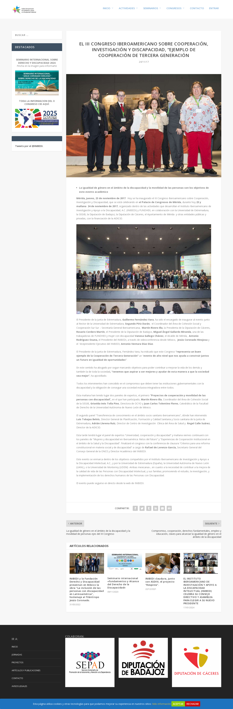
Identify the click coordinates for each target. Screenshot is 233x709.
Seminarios (150, 10)
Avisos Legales (19, 683)
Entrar (214, 10)
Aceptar (178, 703)
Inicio (106, 10)
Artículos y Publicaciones (26, 667)
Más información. (161, 703)
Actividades (127, 10)
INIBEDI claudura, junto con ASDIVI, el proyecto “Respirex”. (160, 578)
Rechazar (193, 703)
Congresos (173, 10)
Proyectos (17, 659)
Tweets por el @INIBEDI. (29, 142)
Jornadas (17, 651)
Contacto (197, 10)
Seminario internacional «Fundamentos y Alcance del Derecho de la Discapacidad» (123, 579)
